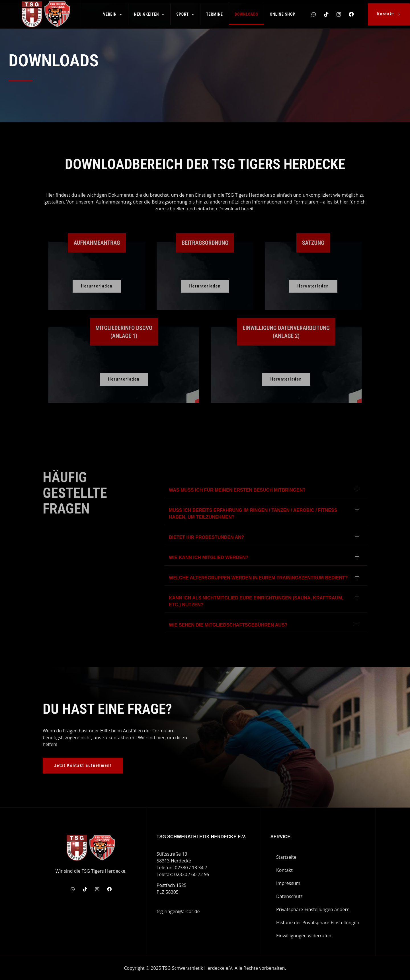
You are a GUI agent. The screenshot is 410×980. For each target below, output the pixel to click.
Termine (214, 14)
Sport (185, 14)
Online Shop (283, 14)
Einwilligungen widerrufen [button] (303, 935)
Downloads (246, 14)
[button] (266, 490)
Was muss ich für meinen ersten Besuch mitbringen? (237, 490)
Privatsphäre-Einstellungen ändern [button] (313, 909)
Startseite (286, 857)
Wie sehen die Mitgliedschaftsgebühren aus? (228, 624)
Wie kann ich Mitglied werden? (208, 557)
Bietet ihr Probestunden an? (206, 537)
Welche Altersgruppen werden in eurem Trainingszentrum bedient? (258, 577)
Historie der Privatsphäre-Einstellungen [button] (317, 922)
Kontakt (284, 870)
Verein (112, 14)
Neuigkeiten (149, 14)
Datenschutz (289, 896)
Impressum (288, 883)
